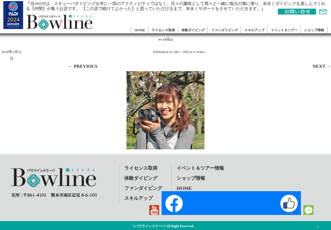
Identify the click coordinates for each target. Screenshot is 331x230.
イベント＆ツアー (284, 30)
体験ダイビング (193, 30)
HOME (140, 30)
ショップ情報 (314, 30)
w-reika (199, 52)
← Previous (83, 66)
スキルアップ (254, 30)
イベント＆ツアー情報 (200, 168)
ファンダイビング (224, 30)
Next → (322, 66)
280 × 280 (180, 52)
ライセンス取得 (163, 30)
